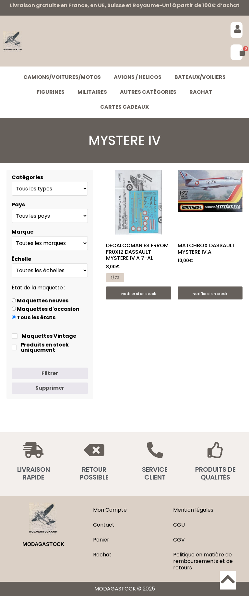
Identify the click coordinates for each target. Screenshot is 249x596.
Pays (18, 204)
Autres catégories (148, 92)
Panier (101, 539)
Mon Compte (110, 510)
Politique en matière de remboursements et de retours (203, 561)
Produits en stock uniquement (40, 347)
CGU (179, 525)
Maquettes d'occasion (45, 309)
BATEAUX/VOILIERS (200, 77)
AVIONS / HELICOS (137, 77)
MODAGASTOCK (43, 544)
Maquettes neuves (40, 300)
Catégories (27, 177)
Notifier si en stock (138, 293)
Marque (22, 232)
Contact (103, 525)
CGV (179, 539)
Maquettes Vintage (44, 336)
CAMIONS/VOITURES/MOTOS (62, 77)
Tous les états (33, 317)
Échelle (21, 259)
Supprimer (49, 388)
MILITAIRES (92, 92)
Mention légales (193, 510)
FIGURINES (51, 92)
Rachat (200, 92)
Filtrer (50, 373)
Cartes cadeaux (124, 107)
